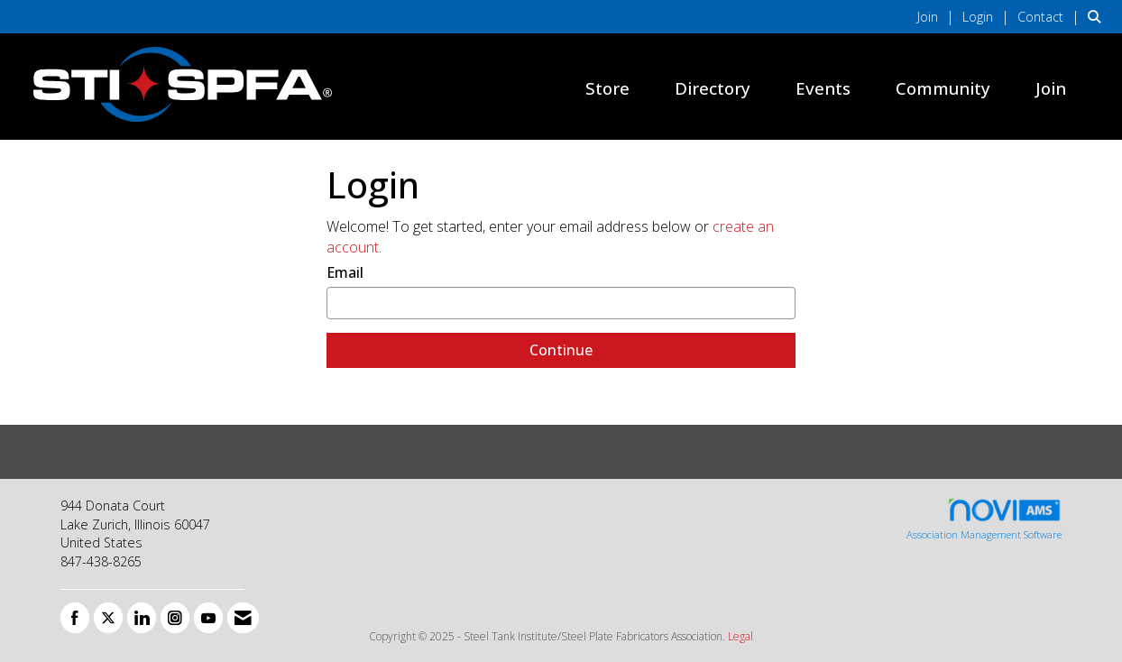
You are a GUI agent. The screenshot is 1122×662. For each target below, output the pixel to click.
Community (943, 88)
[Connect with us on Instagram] (175, 617)
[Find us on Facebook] (74, 617)
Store (607, 88)
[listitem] (938, 16)
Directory (712, 88)
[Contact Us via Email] (243, 617)
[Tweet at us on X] (108, 617)
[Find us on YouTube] (208, 617)
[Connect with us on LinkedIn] (141, 617)
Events (823, 88)
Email (344, 272)
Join (1050, 88)
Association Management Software (984, 519)
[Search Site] (1098, 16)
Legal (740, 636)
